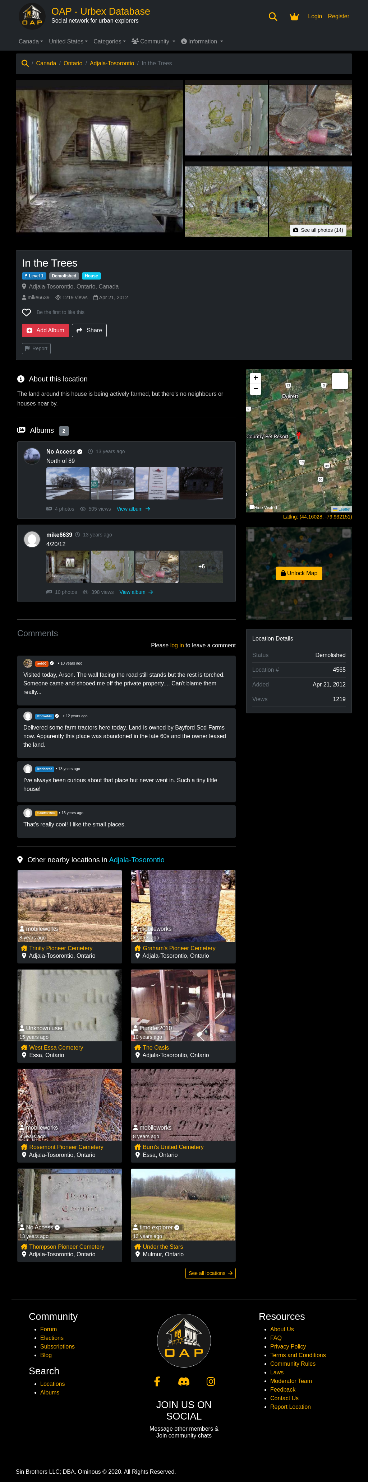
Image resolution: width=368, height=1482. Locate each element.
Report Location (290, 1407)
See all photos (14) (318, 230)
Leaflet (341, 509)
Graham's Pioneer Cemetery (175, 948)
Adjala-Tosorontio (112, 63)
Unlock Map (299, 573)
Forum (48, 1329)
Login (315, 16)
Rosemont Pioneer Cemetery (62, 1147)
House (91, 275)
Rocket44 (44, 716)
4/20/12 (55, 544)
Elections (52, 1338)
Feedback (282, 1390)
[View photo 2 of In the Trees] (226, 120)
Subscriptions (57, 1346)
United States (66, 41)
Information (200, 41)
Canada (29, 41)
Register (338, 16)
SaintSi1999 (46, 813)
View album (133, 509)
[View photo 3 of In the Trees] (310, 120)
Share (89, 330)
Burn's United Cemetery (169, 1147)
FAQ (276, 1338)
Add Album (45, 330)
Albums (49, 1392)
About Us (282, 1329)
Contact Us (284, 1398)
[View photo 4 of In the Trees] (226, 201)
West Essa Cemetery (51, 1048)
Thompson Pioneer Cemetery (62, 1247)
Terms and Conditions (298, 1355)
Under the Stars (158, 1247)
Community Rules (293, 1364)
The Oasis (151, 1048)
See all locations (211, 1273)
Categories (107, 41)
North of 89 (60, 461)
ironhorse (44, 769)
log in (177, 645)
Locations (52, 1384)
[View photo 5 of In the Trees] (310, 201)
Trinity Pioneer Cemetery (56, 948)
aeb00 (42, 663)
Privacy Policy (288, 1346)
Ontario (73, 63)
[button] (299, 440)
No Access (65, 452)
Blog (46, 1355)
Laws (277, 1372)
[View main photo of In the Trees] (99, 160)
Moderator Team (291, 1381)
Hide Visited (265, 507)
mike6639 (36, 297)
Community (151, 41)
